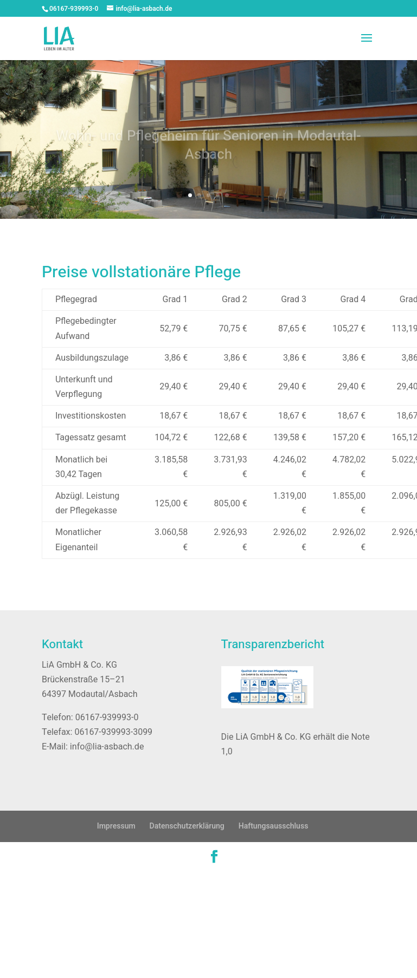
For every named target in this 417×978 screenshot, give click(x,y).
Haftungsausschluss (274, 826)
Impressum (116, 826)
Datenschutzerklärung (187, 826)
